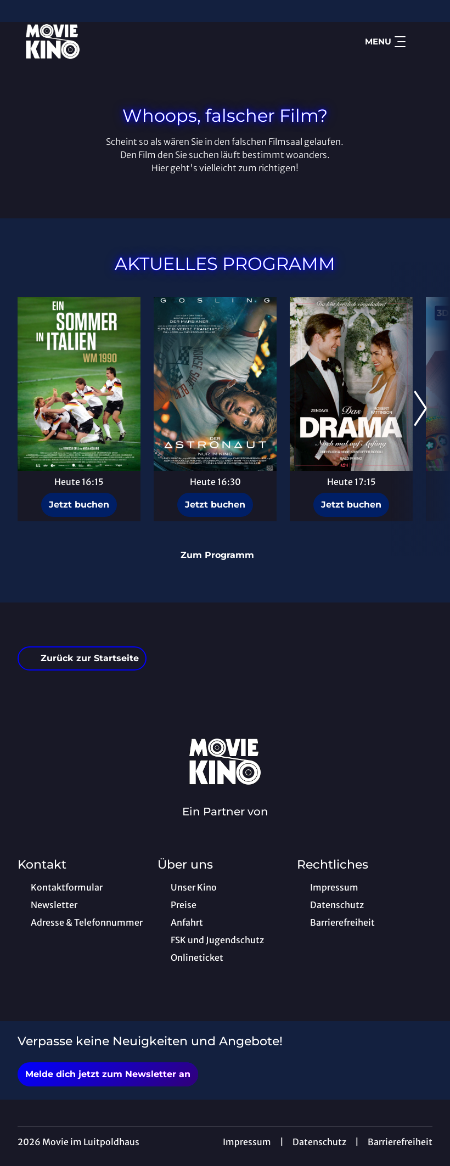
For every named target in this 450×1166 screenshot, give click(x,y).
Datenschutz (319, 1141)
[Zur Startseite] (94, 42)
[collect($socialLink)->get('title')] (20, 11)
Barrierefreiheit (400, 1141)
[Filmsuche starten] (421, 42)
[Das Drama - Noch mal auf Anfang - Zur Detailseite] (351, 384)
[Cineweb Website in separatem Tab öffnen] (225, 825)
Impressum (247, 1141)
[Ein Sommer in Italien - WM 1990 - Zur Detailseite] (79, 384)
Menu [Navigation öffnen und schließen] (385, 41)
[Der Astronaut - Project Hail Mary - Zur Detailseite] (215, 384)
